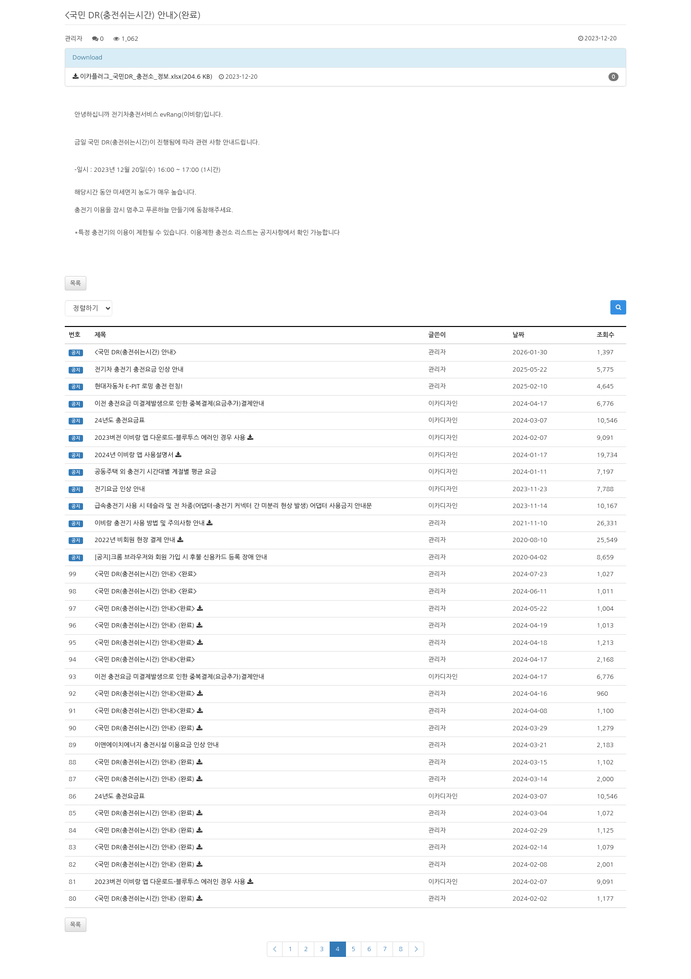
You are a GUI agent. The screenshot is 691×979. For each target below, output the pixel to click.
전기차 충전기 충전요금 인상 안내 (139, 369)
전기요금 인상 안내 (120, 489)
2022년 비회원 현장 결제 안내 (135, 540)
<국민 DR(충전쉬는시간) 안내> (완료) (144, 625)
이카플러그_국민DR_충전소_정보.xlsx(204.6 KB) (146, 76)
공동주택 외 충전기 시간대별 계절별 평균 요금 (155, 472)
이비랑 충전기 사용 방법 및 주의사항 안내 (150, 523)
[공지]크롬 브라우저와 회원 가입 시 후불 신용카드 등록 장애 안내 (181, 557)
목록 (75, 283)
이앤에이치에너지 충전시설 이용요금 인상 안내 (157, 745)
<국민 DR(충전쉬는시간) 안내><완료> (145, 608)
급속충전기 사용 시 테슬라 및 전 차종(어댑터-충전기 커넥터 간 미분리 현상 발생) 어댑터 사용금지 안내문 (233, 506)
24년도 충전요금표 (120, 420)
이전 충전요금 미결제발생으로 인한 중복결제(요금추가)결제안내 (179, 403)
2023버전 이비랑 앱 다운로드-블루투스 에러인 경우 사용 (170, 438)
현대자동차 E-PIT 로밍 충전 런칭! (139, 386)
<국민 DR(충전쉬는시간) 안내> (136, 352)
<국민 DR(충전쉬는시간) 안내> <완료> (146, 574)
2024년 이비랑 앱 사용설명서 (134, 455)
